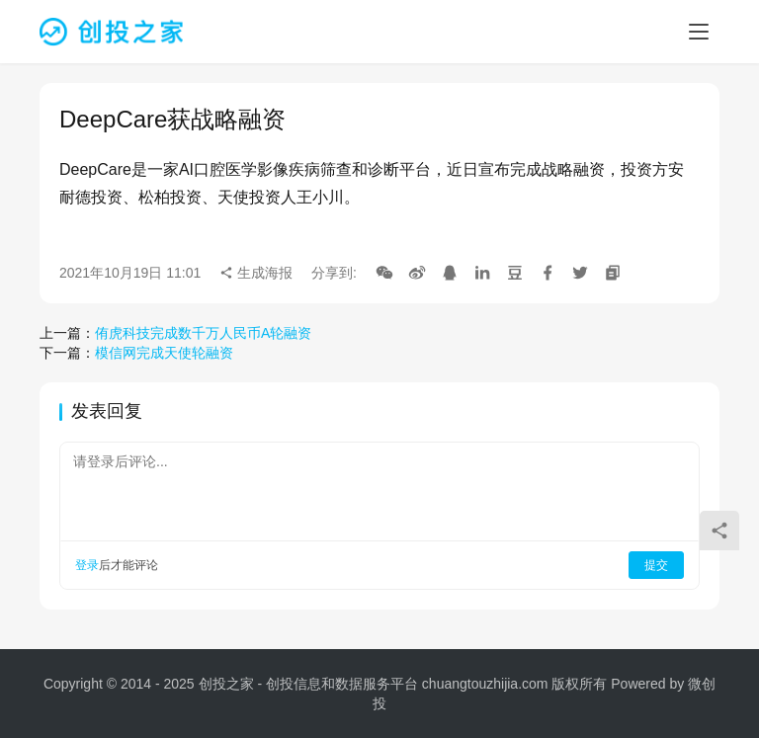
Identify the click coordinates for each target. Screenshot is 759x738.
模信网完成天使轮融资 (164, 353)
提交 (656, 565)
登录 (87, 565)
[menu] (698, 31)
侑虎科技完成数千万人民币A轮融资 (203, 333)
